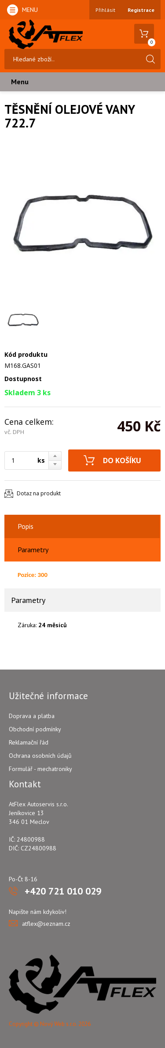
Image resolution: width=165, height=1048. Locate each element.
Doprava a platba (32, 716)
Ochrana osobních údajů (40, 756)
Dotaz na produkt (39, 493)
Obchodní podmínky (35, 729)
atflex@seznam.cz (46, 924)
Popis (25, 526)
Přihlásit (105, 10)
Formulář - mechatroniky (40, 769)
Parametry (33, 549)
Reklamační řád (28, 742)
